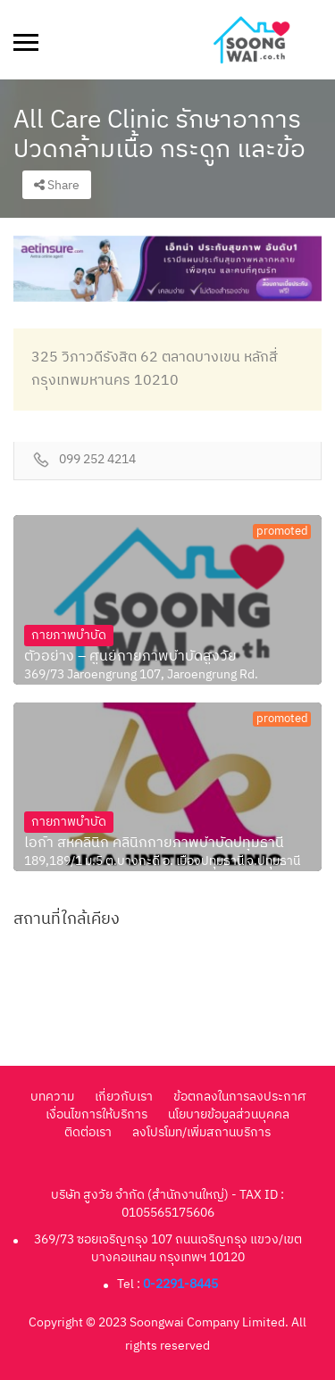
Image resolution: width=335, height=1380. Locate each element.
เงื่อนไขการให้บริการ (96, 1114)
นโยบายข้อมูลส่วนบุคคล (228, 1114)
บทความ (52, 1096)
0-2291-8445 (180, 1284)
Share (57, 185)
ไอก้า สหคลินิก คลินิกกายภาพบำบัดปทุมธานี (154, 843)
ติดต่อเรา (88, 1132)
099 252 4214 (97, 460)
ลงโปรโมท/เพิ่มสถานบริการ (201, 1132)
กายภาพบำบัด (68, 635)
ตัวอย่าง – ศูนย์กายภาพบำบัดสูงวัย (130, 657)
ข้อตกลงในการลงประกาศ (239, 1096)
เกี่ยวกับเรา (124, 1096)
